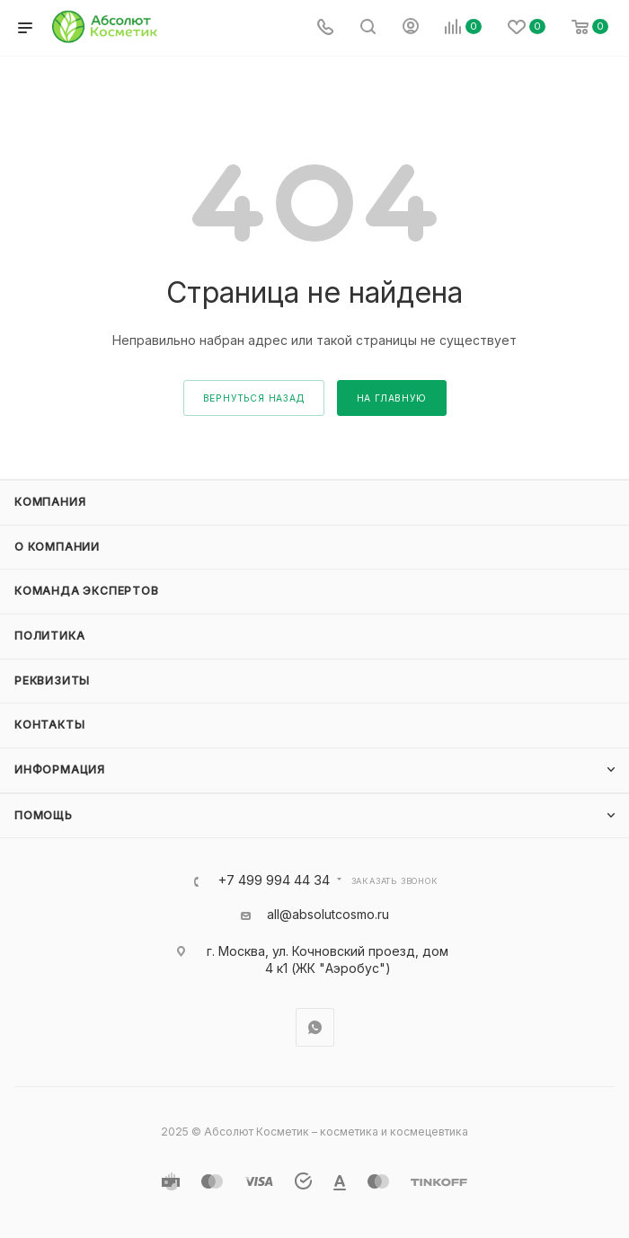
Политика (49, 635)
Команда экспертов (86, 590)
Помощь (43, 815)
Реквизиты (52, 680)
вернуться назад (254, 398)
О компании (57, 546)
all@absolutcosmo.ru (328, 914)
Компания (49, 501)
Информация (59, 769)
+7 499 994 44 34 (273, 881)
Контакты (49, 724)
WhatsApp (315, 1027)
